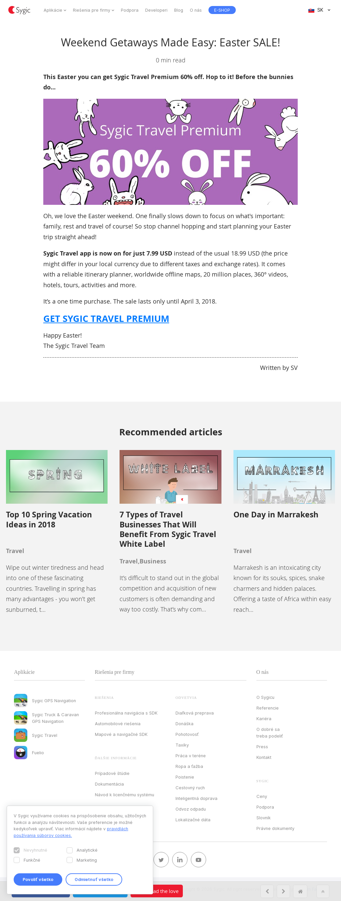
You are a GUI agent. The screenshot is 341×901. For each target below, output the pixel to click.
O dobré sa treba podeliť (269, 733)
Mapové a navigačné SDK (121, 734)
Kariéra (263, 718)
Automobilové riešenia (118, 723)
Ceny (261, 796)
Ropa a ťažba (189, 766)
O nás (196, 10)
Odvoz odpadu (190, 809)
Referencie (267, 708)
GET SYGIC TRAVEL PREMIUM (106, 318)
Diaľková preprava (194, 713)
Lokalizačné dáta (192, 819)
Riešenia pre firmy (91, 10)
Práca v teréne (190, 755)
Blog (178, 10)
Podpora (130, 10)
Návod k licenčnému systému (124, 794)
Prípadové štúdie (112, 773)
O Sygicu (265, 697)
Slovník (263, 817)
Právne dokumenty (275, 828)
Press (262, 746)
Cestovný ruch (190, 787)
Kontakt (263, 757)
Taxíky (182, 745)
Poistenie (184, 777)
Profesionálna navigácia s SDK (126, 713)
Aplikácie (53, 10)
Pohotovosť (186, 734)
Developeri (156, 10)
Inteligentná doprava (196, 798)
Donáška (184, 723)
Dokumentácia (109, 784)
